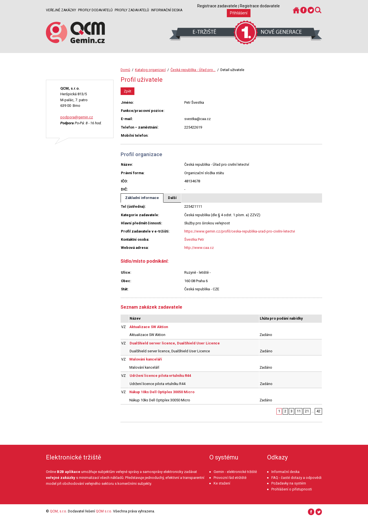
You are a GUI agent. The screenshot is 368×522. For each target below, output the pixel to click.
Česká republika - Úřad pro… (193, 70)
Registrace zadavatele (217, 6)
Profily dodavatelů (95, 10)
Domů (125, 70)
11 (299, 411)
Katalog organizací (150, 70)
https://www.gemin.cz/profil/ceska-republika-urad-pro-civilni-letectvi (239, 231)
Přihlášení (238, 13)
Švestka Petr (194, 239)
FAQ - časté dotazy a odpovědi (296, 477)
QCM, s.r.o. (58, 511)
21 (307, 411)
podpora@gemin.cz (76, 117)
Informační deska (166, 10)
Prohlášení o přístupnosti (291, 489)
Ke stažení (222, 483)
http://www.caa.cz (199, 247)
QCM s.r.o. (104, 511)
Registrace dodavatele (260, 6)
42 (318, 411)
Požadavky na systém (288, 483)
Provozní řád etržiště (230, 477)
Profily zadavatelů (132, 10)
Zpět (127, 91)
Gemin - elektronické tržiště (235, 472)
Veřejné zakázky (61, 10)
